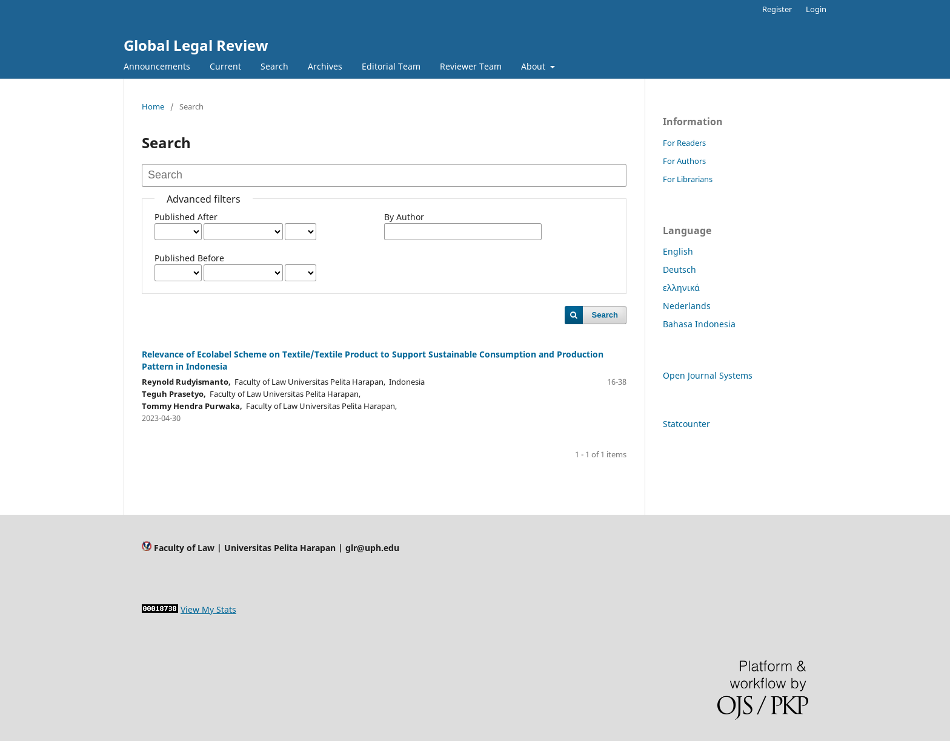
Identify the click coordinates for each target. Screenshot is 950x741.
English (678, 251)
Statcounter (686, 423)
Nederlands (687, 306)
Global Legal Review (196, 45)
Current (225, 66)
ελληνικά (681, 287)
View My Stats (208, 609)
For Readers (684, 142)
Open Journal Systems (707, 375)
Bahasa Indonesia (699, 324)
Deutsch (679, 269)
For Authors (684, 160)
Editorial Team (391, 66)
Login (816, 9)
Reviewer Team (471, 66)
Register (777, 9)
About (534, 66)
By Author (404, 217)
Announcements (157, 66)
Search (274, 66)
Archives (325, 66)
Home (153, 106)
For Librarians (687, 179)
